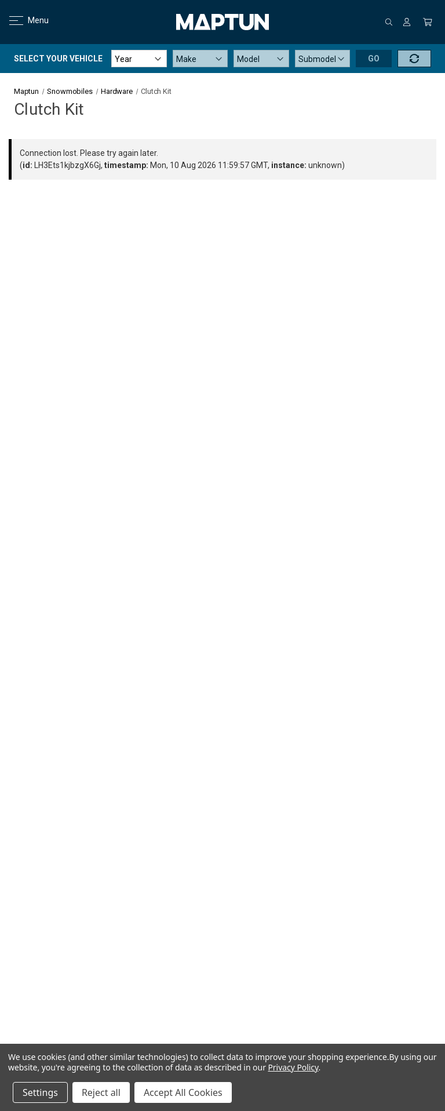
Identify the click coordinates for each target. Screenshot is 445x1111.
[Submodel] (323, 58)
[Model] (261, 58)
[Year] (139, 58)
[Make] (200, 58)
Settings (40, 1092)
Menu (21, 20)
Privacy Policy (293, 1067)
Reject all (101, 1092)
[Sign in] (407, 22)
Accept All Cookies (183, 1092)
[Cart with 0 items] (427, 22)
